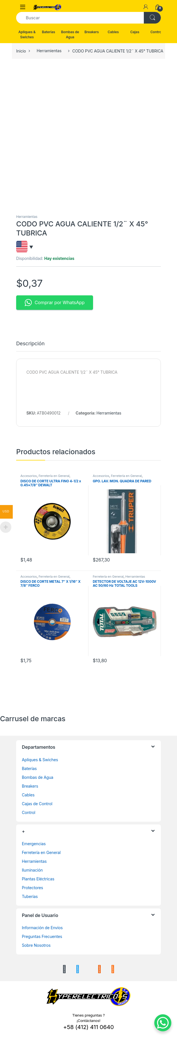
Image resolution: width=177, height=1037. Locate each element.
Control (156, 32)
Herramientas (49, 50)
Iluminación (32, 870)
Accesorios (28, 476)
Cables (113, 32)
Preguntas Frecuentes (42, 936)
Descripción (30, 343)
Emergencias (34, 843)
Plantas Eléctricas (38, 878)
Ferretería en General (54, 476)
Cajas (134, 32)
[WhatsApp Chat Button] (162, 1022)
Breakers (92, 32)
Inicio (21, 50)
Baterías (48, 32)
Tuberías (30, 896)
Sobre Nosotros (36, 945)
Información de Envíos (42, 927)
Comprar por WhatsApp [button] (55, 302)
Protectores (32, 887)
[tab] (30, 346)
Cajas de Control (37, 803)
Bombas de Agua (70, 34)
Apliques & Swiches (27, 34)
